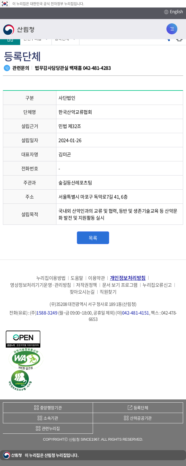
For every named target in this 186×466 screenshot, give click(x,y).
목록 (93, 237)
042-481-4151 (135, 313)
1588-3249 (46, 313)
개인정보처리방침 (128, 278)
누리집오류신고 (157, 285)
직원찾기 (108, 292)
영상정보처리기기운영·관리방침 (40, 285)
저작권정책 (86, 285)
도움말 (77, 278)
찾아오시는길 (82, 292)
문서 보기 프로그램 (120, 285)
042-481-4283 (97, 67)
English (173, 11)
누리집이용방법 (51, 278)
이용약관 (96, 278)
